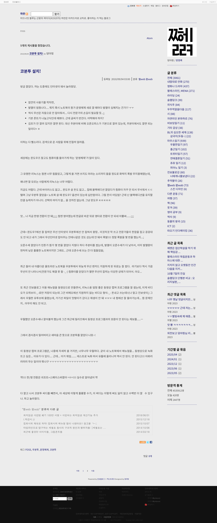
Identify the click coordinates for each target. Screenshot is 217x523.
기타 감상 (175, 128)
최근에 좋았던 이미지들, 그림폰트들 (42, 432)
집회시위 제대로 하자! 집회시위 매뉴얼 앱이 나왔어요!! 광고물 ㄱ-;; (60, 423)
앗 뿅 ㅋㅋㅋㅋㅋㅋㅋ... (180, 325)
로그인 (204, 2)
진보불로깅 (176, 172)
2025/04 (172, 354)
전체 (173, 78)
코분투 (53, 449)
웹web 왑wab (145, 79)
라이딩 (173, 95)
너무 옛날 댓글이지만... (180, 299)
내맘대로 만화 (178, 81)
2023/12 (172, 364)
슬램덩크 (174, 100)
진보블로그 (101, 479)
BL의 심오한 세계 (180, 132)
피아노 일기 (178, 167)
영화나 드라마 (178, 86)
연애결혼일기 (180, 158)
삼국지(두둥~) (180, 136)
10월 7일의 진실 (176, 273)
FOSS (28, 449)
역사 (171, 217)
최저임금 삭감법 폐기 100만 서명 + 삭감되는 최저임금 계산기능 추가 (60, 415)
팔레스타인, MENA (181, 91)
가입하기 (212, 2)
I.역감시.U (29, 419)
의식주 (173, 105)
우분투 (35, 449)
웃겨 (172, 207)
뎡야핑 (126, 479)
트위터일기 (179, 154)
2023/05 (172, 373)
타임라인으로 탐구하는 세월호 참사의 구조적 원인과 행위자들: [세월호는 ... (64, 427)
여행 (172, 198)
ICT (171, 226)
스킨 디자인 (178, 189)
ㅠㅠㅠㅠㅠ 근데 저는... (180, 308)
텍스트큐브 (111, 479)
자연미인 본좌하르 (180, 118)
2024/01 (172, 359)
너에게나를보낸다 (182, 176)
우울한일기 (179, 144)
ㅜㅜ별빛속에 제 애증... (180, 316)
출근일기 (178, 149)
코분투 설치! (36, 53)
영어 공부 (174, 212)
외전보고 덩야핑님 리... (180, 333)
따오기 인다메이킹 (180, 230)
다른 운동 (175, 194)
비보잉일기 (176, 123)
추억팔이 (174, 180)
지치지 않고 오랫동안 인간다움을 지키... (181, 267)
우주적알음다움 (179, 109)
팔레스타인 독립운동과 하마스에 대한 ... (181, 258)
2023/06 (172, 368)
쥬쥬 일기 (178, 163)
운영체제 (44, 449)
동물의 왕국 (176, 221)
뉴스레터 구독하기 (59, 495)
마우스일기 (176, 141)
